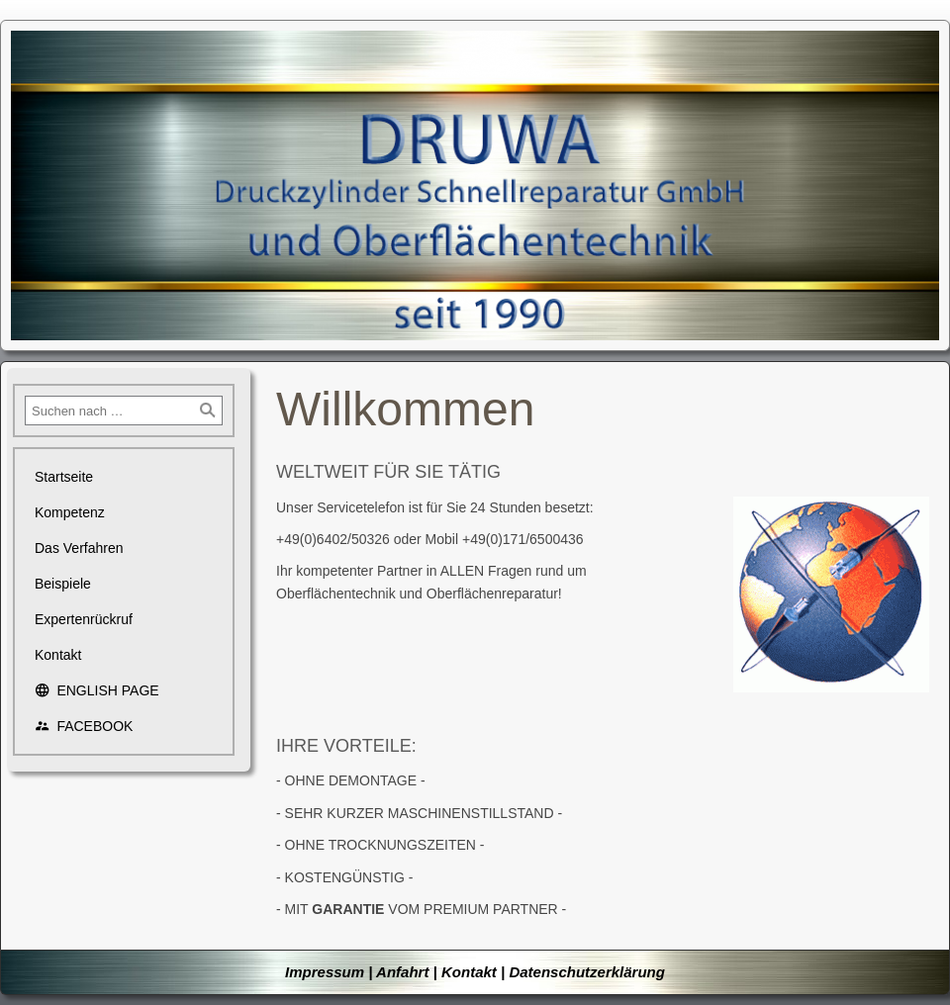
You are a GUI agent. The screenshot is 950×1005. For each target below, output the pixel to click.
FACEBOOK (84, 726)
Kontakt (58, 655)
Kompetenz (70, 512)
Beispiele (63, 584)
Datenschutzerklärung (587, 971)
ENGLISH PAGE (97, 690)
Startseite (64, 477)
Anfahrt (402, 971)
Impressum (324, 971)
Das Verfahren (79, 548)
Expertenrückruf (84, 619)
